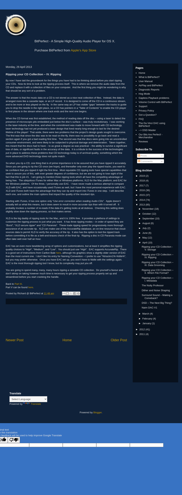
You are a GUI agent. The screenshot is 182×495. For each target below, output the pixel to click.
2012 (142, 329)
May (145, 237)
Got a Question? (148, 114)
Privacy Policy (146, 110)
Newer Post (15, 340)
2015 (142, 195)
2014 (142, 199)
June (145, 232)
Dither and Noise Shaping (156, 290)
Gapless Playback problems (154, 97)
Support (143, 106)
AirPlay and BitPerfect (150, 85)
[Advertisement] (66, 321)
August (146, 223)
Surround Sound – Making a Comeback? (157, 297)
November (148, 208)
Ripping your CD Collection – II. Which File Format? (157, 272)
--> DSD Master (147, 130)
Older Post (119, 340)
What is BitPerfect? (149, 77)
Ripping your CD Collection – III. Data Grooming (157, 264)
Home (67, 340)
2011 (142, 334)
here (58, 252)
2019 (142, 175)
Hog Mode (144, 93)
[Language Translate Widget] (28, 399)
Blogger (97, 412)
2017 (142, 185)
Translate (32, 403)
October (147, 213)
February (147, 318)
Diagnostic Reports (149, 89)
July (144, 228)
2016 (142, 190)
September (148, 218)
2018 (142, 180)
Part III (18, 283)
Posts (142, 155)
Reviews (143, 141)
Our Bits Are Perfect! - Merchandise (150, 136)
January (147, 323)
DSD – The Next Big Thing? (157, 302)
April (145, 242)
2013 (142, 204)
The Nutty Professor (153, 285)
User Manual (146, 81)
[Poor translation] (14, 440)
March (146, 313)
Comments (145, 161)
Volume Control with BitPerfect (155, 102)
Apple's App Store (83, 50)
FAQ (141, 119)
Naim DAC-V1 (149, 307)
